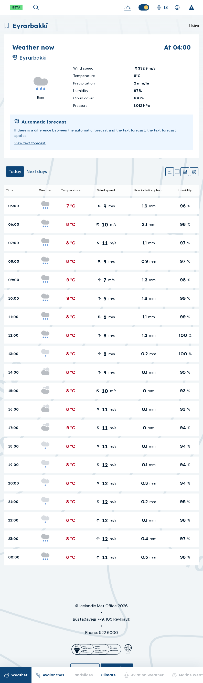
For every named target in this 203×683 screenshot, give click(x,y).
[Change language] (162, 7)
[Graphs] (169, 171)
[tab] (15, 171)
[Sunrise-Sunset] (127, 7)
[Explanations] (177, 7)
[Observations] (194, 171)
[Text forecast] (184, 171)
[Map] (177, 171)
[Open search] (36, 7)
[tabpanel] (101, 375)
